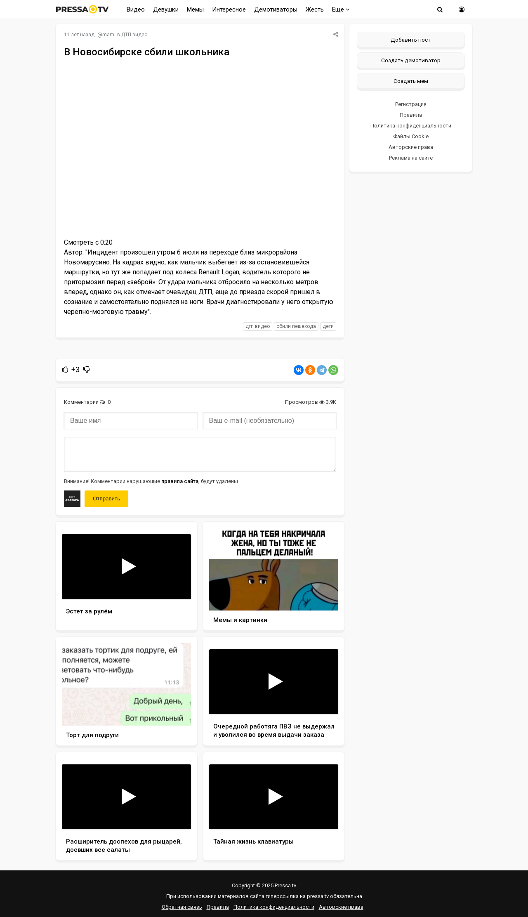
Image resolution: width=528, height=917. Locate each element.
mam (108, 35)
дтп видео (257, 326)
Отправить (106, 498)
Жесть (315, 9)
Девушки (166, 9)
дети (328, 326)
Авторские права (411, 147)
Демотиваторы (275, 9)
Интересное (229, 9)
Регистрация (411, 104)
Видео (136, 9)
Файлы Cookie (411, 136)
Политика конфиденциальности (410, 126)
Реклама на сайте (411, 158)
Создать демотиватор (411, 60)
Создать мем (411, 81)
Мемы (195, 9)
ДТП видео (134, 35)
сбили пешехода (296, 326)
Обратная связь (182, 907)
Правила (411, 115)
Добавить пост (411, 39)
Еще (341, 9)
